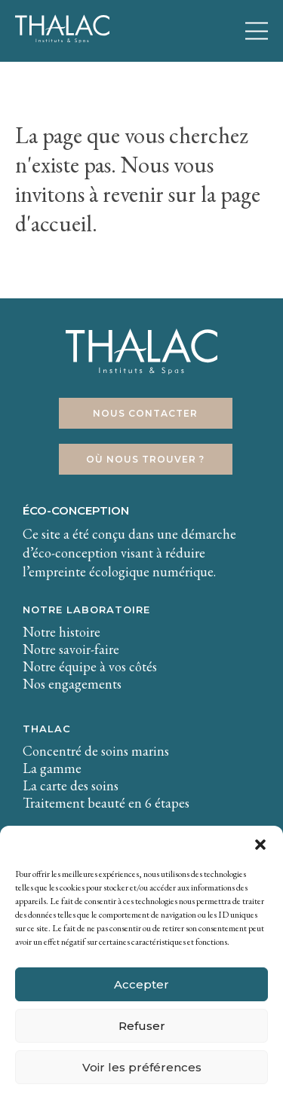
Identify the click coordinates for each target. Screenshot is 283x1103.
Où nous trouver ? (145, 459)
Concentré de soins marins (96, 750)
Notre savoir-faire (71, 649)
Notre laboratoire (86, 609)
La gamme (52, 768)
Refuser (141, 1026)
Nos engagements (72, 683)
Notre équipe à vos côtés (90, 666)
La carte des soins (70, 785)
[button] (260, 844)
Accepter (141, 984)
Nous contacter (145, 413)
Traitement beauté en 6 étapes (106, 802)
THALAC (47, 729)
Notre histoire (61, 631)
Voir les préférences (141, 1067)
